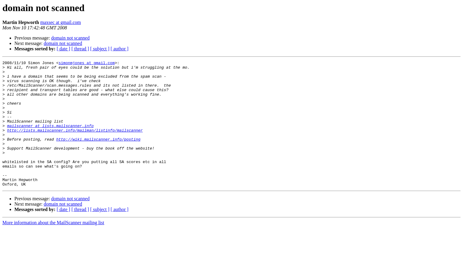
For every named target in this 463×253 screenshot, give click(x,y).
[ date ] (63, 48)
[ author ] (120, 48)
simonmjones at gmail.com (86, 63)
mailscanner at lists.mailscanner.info (50, 139)
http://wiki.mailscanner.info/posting (98, 155)
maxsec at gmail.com (60, 22)
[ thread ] (80, 48)
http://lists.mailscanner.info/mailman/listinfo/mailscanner (75, 144)
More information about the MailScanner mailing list (53, 247)
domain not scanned (70, 37)
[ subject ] (99, 48)
